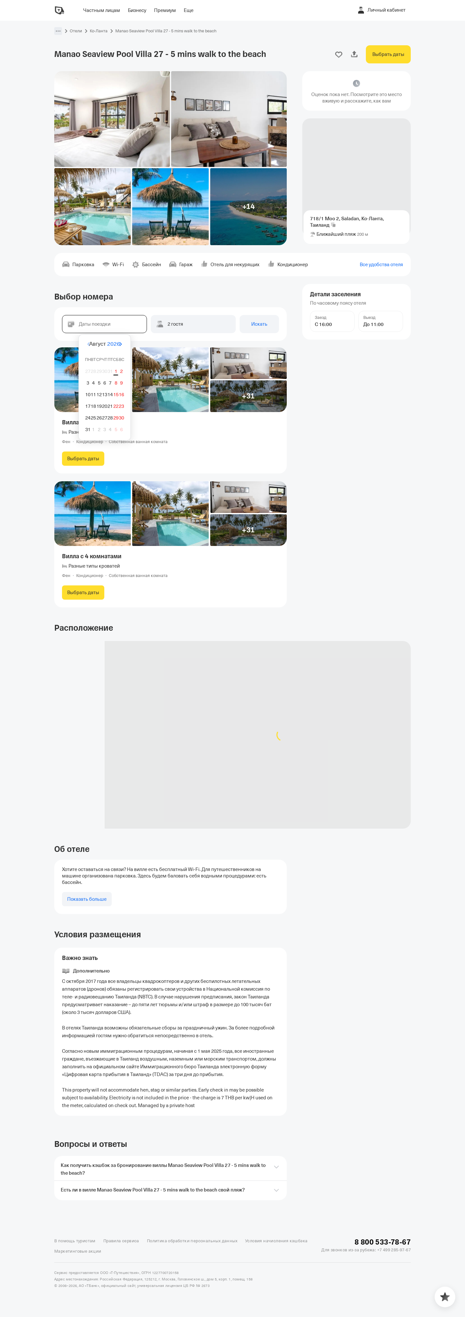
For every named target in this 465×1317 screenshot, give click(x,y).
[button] (58, 31)
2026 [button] (113, 344)
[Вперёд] (137, 344)
